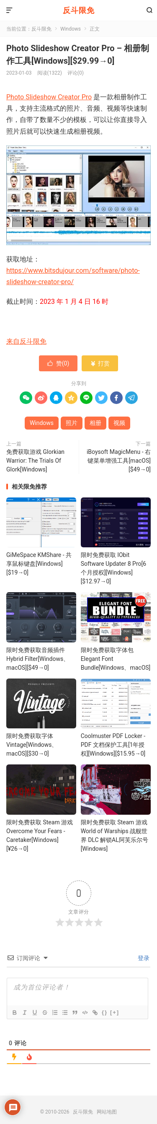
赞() (58, 363)
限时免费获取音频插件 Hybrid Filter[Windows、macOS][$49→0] (37, 659)
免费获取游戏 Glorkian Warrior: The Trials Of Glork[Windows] (35, 460)
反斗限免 (79, 10)
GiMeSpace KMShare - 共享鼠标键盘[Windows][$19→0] (39, 564)
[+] (114, 1012)
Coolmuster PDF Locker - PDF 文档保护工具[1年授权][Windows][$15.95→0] (113, 745)
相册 (95, 423)
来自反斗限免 (26, 341)
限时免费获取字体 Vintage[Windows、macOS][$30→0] (31, 745)
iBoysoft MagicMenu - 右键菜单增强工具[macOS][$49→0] (119, 460)
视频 (119, 423)
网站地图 (107, 1112)
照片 (71, 423)
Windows (70, 29)
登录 (142, 958)
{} (105, 1012)
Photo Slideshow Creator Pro (49, 97)
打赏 (100, 363)
